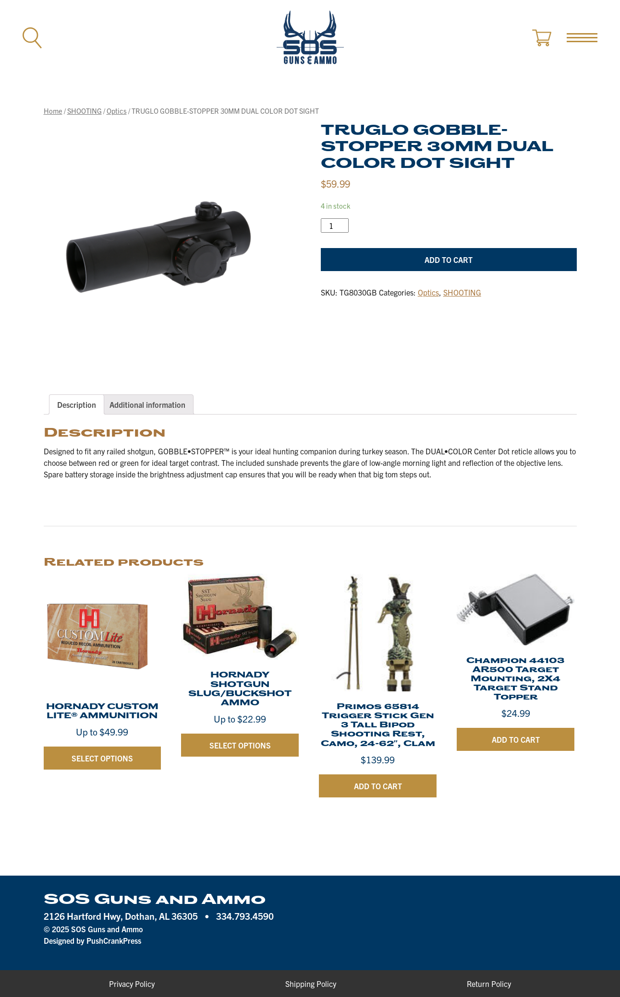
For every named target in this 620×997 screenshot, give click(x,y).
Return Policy (489, 983)
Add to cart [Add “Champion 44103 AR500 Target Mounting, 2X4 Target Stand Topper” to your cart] (516, 739)
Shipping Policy (310, 983)
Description (76, 404)
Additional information (147, 404)
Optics (117, 110)
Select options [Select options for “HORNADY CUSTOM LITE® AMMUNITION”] (102, 758)
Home (53, 110)
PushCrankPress (113, 940)
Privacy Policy (132, 983)
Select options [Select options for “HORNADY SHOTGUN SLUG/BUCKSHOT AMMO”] (240, 745)
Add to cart (449, 259)
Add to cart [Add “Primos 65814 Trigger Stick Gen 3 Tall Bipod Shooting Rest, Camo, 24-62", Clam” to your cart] (378, 786)
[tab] (76, 404)
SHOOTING (84, 110)
